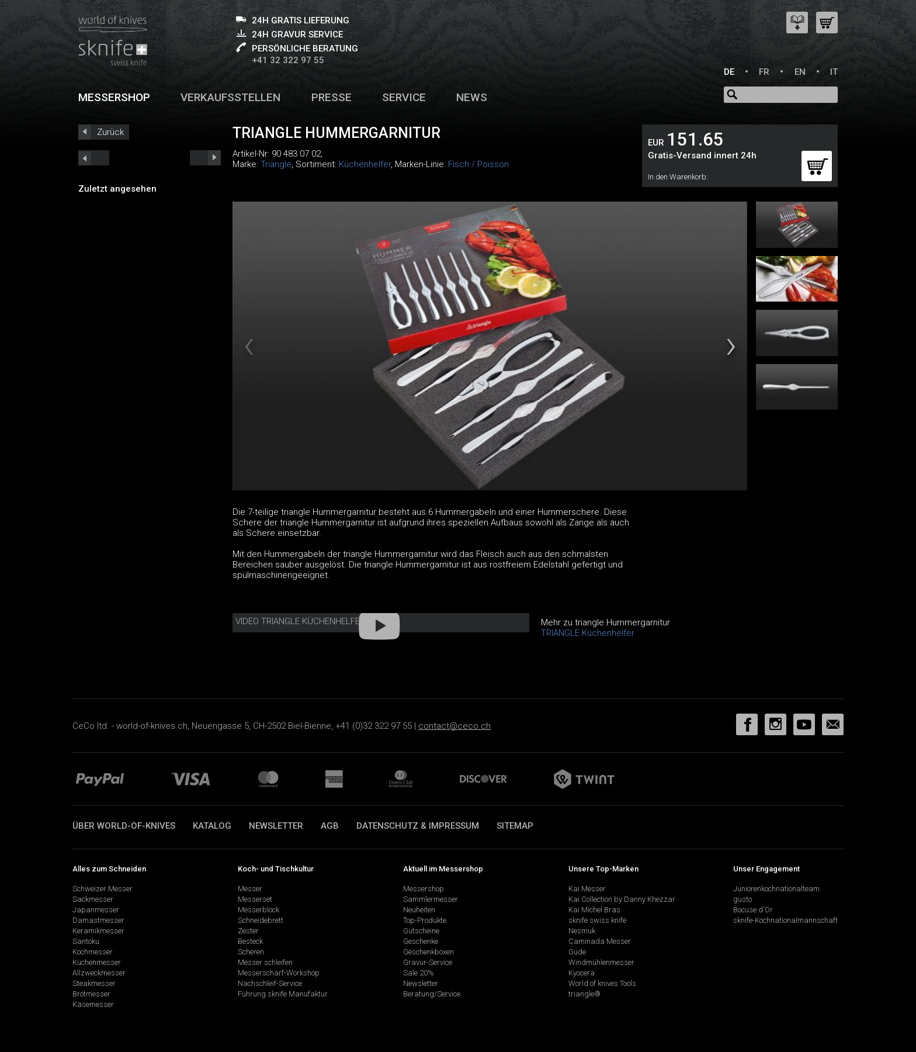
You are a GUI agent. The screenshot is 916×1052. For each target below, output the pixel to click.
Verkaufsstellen (230, 97)
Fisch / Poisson (478, 164)
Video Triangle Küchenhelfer (300, 621)
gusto (742, 899)
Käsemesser (93, 1004)
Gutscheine (421, 930)
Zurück (110, 132)
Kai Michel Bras (594, 909)
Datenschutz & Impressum (417, 826)
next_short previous (93, 157)
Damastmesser (98, 920)
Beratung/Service (431, 993)
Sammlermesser (430, 899)
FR (764, 72)
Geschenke (420, 941)
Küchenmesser (96, 962)
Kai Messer (587, 888)
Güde (577, 951)
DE (729, 72)
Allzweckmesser (99, 972)
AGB (330, 826)
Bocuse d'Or (753, 909)
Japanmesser (95, 909)
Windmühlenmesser (601, 962)
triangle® (584, 993)
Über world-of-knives (123, 826)
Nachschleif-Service (270, 983)
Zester (248, 930)
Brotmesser (91, 993)
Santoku (85, 941)
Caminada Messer (599, 941)
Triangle (276, 164)
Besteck (250, 941)
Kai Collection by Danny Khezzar (621, 899)
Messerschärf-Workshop (279, 972)
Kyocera (581, 972)
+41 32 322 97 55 (288, 60)
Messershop (114, 97)
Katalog (212, 826)
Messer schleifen (265, 962)
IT (834, 72)
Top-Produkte (424, 920)
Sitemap (515, 826)
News (471, 97)
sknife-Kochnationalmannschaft (785, 920)
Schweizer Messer (102, 888)
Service (404, 97)
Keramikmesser (98, 930)
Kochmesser (92, 951)
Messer (250, 888)
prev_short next (205, 157)
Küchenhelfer (365, 164)
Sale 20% (418, 972)
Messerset (255, 899)
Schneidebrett (260, 920)
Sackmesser (92, 899)
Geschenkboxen (428, 951)
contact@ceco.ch (454, 726)
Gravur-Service (427, 962)
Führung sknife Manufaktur (283, 993)
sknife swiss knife (597, 920)
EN (800, 72)
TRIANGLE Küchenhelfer (587, 633)
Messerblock (258, 909)
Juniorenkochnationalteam (776, 888)
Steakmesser (94, 983)
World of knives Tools (602, 983)
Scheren (251, 951)
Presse (331, 97)
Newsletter (276, 826)
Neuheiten (419, 909)
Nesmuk (581, 930)
